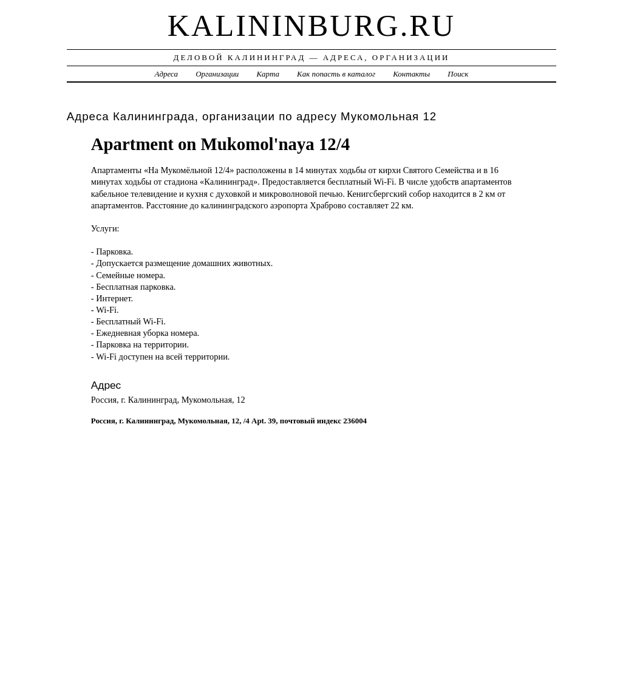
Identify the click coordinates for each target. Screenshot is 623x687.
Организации (217, 73)
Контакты (411, 73)
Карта (268, 73)
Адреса (166, 73)
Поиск (458, 73)
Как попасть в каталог (336, 73)
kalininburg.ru (312, 26)
